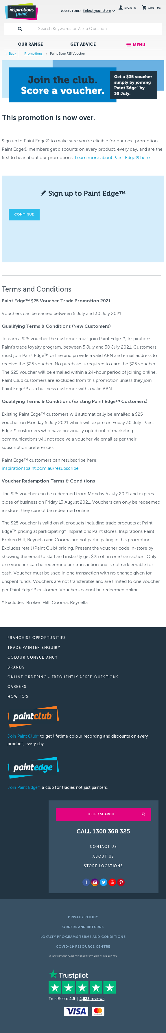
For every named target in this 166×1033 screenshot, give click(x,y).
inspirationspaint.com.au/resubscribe (40, 468)
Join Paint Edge (23, 787)
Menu (139, 45)
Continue (24, 214)
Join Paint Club (23, 736)
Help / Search (101, 814)
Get (83, 44)
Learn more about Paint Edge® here (112, 157)
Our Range (30, 44)
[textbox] (99, 28)
